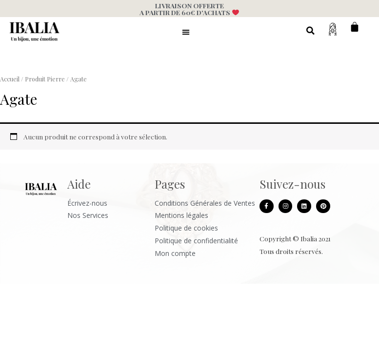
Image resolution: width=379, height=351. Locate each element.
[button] (186, 32)
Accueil (10, 79)
